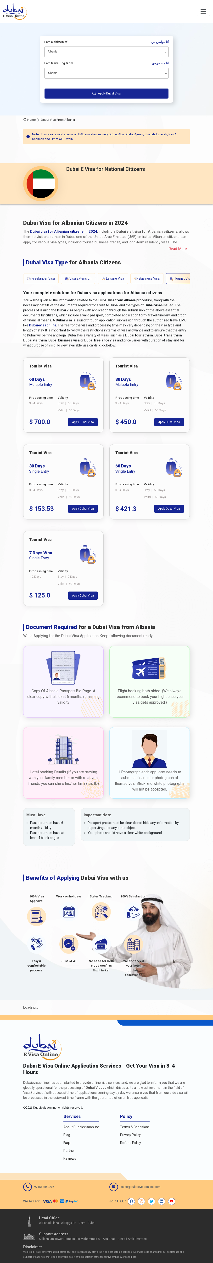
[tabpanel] (106, 482)
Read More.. (178, 248)
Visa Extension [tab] (78, 279)
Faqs (67, 1143)
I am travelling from (106, 63)
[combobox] (106, 52)
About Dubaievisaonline (81, 1127)
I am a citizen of (106, 42)
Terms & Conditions (135, 1127)
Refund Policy (130, 1143)
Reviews (69, 1158)
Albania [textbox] (52, 51)
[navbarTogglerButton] (203, 11)
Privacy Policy (130, 1135)
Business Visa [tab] (147, 279)
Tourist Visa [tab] (181, 279)
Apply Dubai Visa (106, 93)
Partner (69, 1151)
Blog (66, 1135)
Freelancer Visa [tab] (41, 279)
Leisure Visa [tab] (112, 279)
